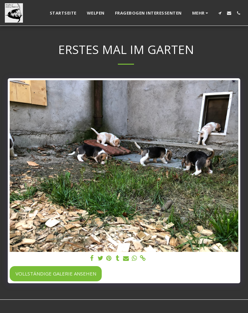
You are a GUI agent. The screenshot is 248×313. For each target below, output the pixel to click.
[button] (219, 13)
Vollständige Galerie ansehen (56, 273)
